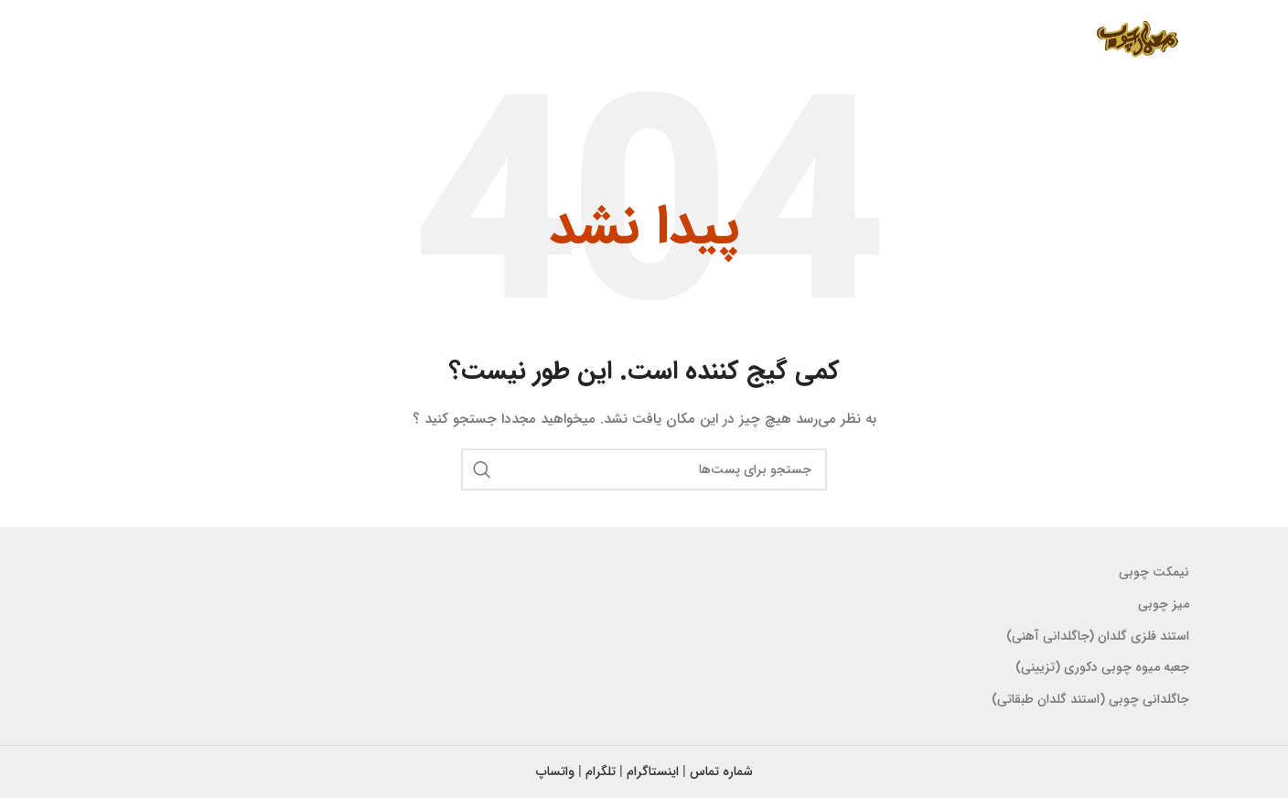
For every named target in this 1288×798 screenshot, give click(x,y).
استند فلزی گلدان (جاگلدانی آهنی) (1097, 636)
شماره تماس (721, 771)
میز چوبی (1163, 604)
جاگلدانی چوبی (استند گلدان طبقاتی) (1090, 699)
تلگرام (600, 771)
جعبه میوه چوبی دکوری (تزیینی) (1102, 667)
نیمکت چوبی (1154, 572)
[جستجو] (644, 469)
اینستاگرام (653, 771)
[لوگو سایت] (1137, 40)
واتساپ (555, 771)
